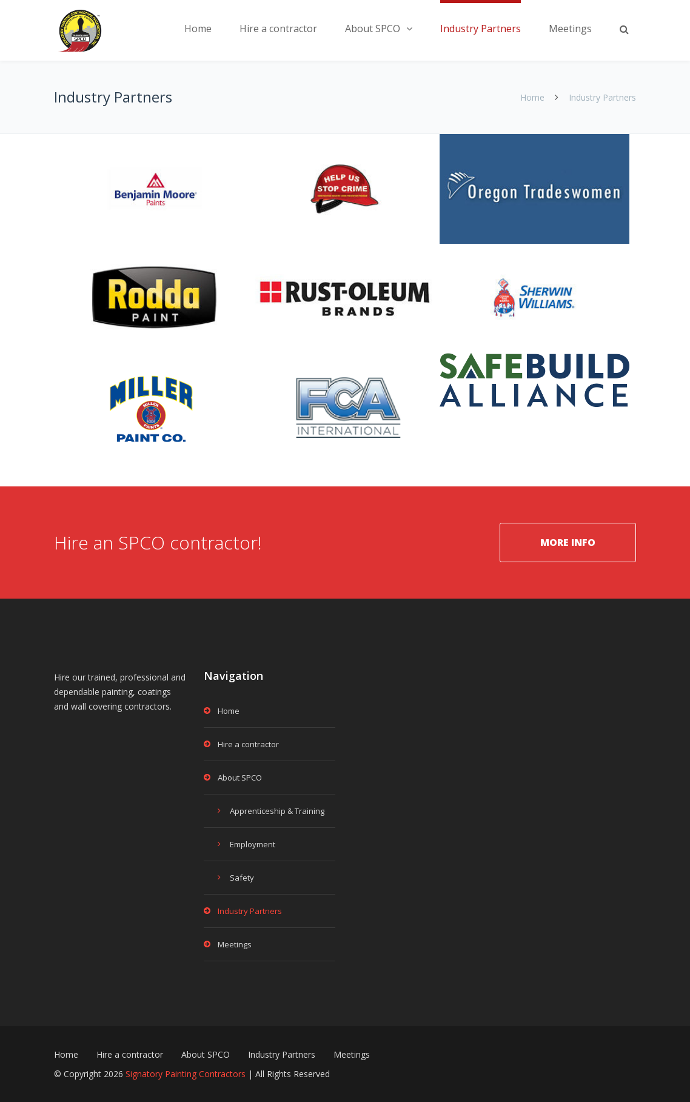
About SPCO (372, 28)
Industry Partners (480, 28)
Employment (252, 844)
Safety (242, 877)
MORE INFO (567, 542)
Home (198, 28)
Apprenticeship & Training (277, 810)
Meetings (570, 28)
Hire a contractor (278, 28)
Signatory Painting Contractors (186, 1074)
